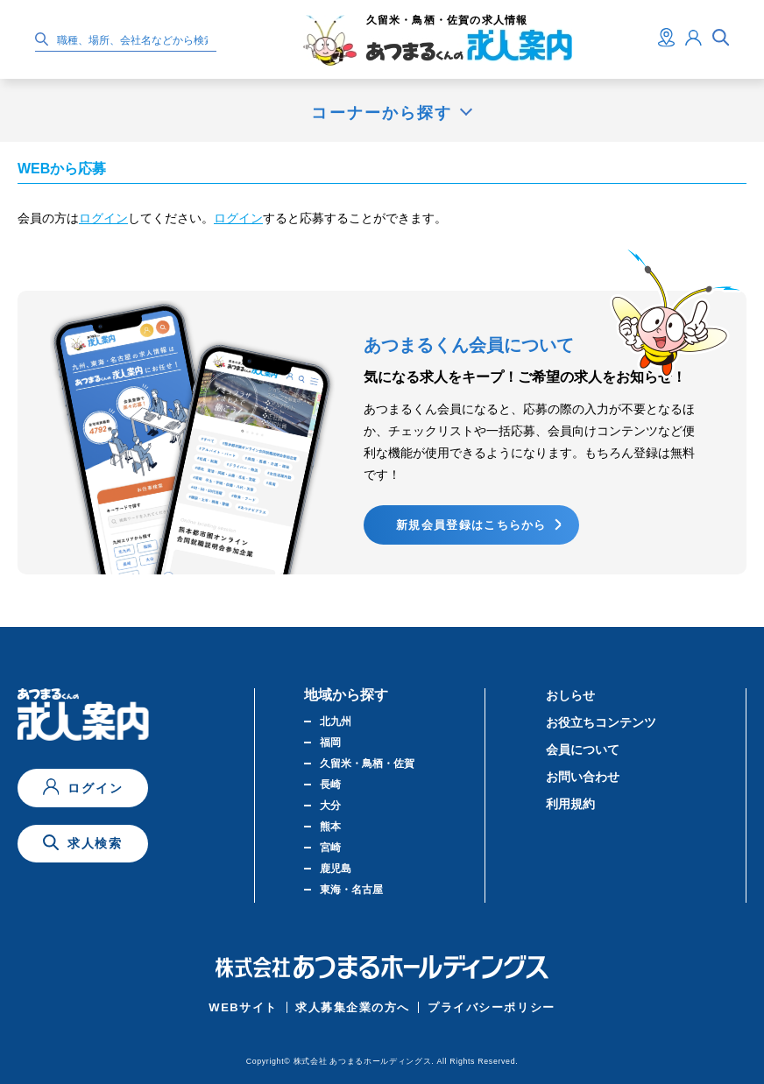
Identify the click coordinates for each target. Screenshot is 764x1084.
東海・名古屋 (351, 889)
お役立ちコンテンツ (601, 722)
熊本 (330, 826)
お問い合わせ (582, 777)
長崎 (330, 784)
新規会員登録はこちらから (471, 524)
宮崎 (330, 847)
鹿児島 (335, 868)
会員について (582, 749)
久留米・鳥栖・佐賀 (367, 763)
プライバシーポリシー (491, 1007)
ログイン (103, 218)
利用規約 (570, 804)
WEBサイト (243, 1007)
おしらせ (570, 695)
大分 (330, 805)
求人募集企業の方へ (352, 1007)
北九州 (335, 721)
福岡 (330, 742)
